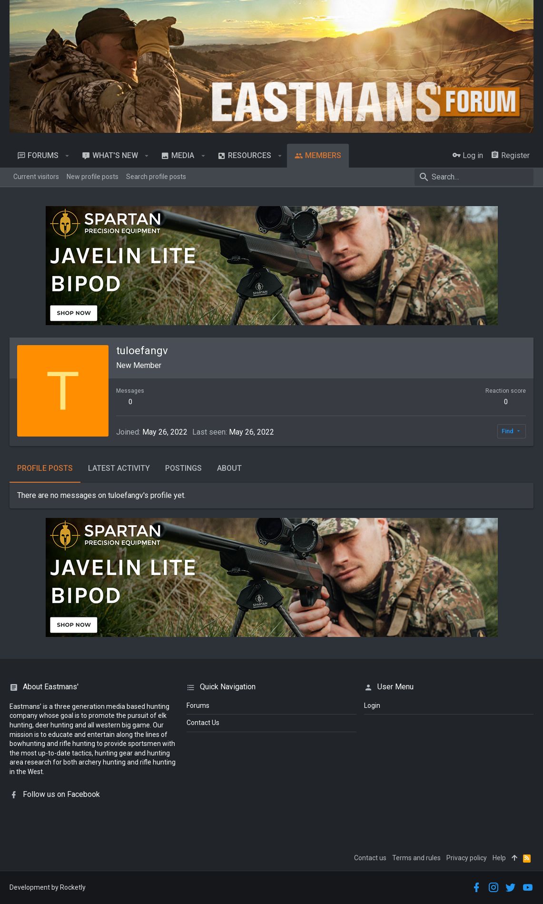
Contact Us (203, 722)
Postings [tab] (183, 468)
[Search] (474, 177)
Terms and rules (416, 858)
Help (499, 858)
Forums (198, 705)
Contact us (370, 858)
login (372, 705)
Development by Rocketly (48, 887)
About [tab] (229, 468)
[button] (67, 155)
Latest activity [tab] (119, 468)
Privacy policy (466, 858)
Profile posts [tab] (45, 468)
